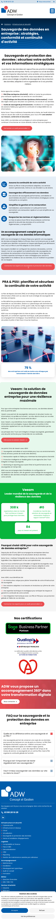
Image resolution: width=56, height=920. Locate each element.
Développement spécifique (13, 868)
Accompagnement (8, 860)
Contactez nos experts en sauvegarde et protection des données (28, 266)
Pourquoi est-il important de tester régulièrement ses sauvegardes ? (19, 761)
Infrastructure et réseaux (12, 828)
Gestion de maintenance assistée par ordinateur (20, 857)
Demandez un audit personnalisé (16, 128)
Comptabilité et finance (11, 844)
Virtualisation (7, 833)
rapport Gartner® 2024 (41, 518)
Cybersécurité (8, 825)
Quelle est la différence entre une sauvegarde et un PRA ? (25, 734)
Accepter (14, 910)
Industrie (6, 888)
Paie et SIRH (7, 847)
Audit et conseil (8, 871)
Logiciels (4, 842)
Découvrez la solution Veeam (14, 440)
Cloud (5, 830)
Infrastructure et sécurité (11, 823)
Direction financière (10, 879)
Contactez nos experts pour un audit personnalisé (22, 604)
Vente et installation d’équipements (16, 838)
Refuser (42, 910)
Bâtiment (6, 890)
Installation (7, 866)
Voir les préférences (28, 916)
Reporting (6, 855)
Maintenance (7, 863)
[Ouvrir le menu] (52, 10)
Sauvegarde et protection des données (17, 836)
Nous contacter (9, 701)
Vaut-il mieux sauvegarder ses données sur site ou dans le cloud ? (25, 771)
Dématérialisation (9, 849)
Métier (3, 877)
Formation (6, 874)
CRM (4, 852)
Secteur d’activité (8, 885)
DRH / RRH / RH (8, 882)
